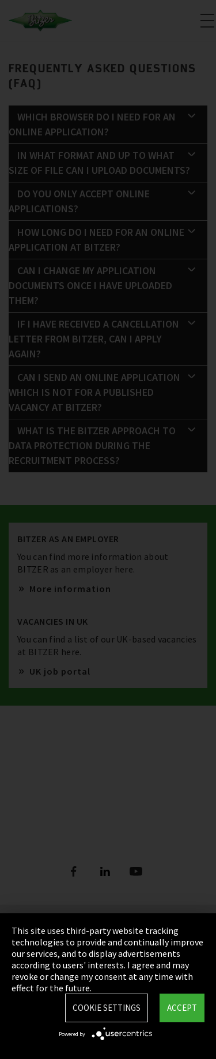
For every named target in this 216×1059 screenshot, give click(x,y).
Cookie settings (107, 1007)
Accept (182, 1007)
